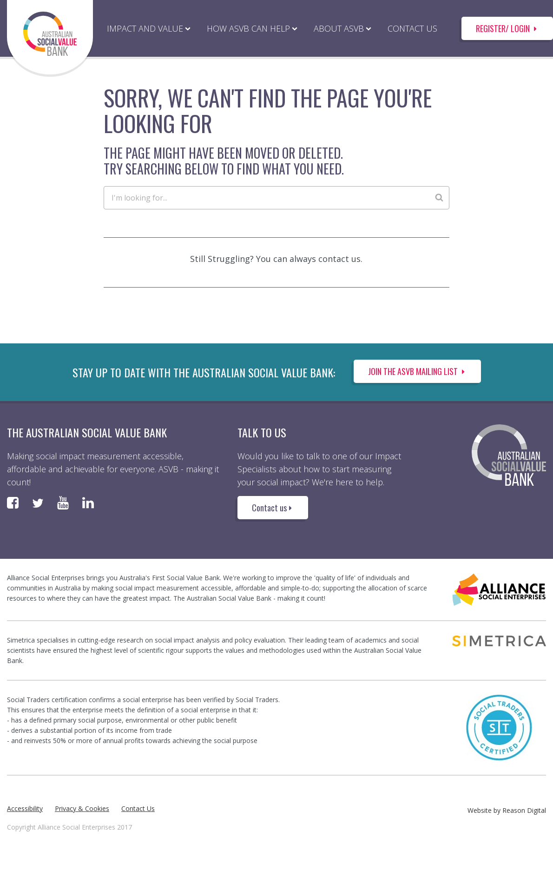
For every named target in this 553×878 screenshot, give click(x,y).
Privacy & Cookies (82, 808)
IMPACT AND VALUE (145, 28)
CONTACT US (412, 28)
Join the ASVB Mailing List (417, 371)
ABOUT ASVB (339, 28)
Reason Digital (524, 810)
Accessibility (25, 808)
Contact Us (138, 808)
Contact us (273, 508)
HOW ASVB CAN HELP (248, 28)
